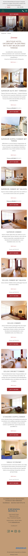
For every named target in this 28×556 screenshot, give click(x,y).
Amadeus (24, 552)
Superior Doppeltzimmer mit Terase (14, 140)
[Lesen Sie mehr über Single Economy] (14, 449)
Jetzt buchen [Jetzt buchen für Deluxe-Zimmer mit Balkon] (14, 295)
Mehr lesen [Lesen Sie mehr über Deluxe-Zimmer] (13, 337)
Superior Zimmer (14, 232)
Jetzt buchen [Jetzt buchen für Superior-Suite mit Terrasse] (14, 111)
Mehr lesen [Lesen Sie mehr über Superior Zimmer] (13, 246)
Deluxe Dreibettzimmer (14, 371)
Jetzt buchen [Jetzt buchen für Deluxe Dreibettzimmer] (14, 389)
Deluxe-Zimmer (14, 323)
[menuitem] (14, 500)
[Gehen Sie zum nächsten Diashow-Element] (26, 24)
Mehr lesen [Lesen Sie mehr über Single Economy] (13, 476)
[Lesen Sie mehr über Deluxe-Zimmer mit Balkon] (14, 267)
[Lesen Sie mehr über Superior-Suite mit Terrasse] (14, 78)
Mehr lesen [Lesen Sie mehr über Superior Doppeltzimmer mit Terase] (13, 155)
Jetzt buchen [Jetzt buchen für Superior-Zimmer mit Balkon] (14, 204)
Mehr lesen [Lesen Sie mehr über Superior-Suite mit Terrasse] (13, 105)
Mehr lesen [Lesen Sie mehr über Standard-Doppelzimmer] (13, 430)
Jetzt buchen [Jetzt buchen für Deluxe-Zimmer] (14, 344)
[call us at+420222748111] (23, 11)
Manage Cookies (14, 554)
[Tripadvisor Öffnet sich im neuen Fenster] (12, 531)
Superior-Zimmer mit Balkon (14, 189)
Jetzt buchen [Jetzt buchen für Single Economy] (14, 483)
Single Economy (14, 462)
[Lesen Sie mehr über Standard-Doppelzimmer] (14, 404)
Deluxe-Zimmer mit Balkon (14, 280)
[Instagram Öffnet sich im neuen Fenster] (15, 531)
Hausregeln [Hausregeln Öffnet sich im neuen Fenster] (6, 503)
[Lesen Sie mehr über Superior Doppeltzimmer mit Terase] (14, 126)
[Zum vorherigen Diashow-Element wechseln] (2, 24)
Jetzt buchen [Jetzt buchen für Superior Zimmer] (14, 253)
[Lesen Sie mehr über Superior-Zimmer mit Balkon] (14, 176)
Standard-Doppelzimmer (14, 417)
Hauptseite (3, 33)
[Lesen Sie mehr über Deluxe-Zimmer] (14, 310)
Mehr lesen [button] (14, 62)
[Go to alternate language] (7, 7)
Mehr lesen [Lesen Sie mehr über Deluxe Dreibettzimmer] (13, 385)
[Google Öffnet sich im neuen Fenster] (19, 531)
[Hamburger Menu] (26, 11)
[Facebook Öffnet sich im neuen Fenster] (8, 531)
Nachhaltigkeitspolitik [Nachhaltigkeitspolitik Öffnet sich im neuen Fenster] (18, 503)
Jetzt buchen (14, 14)
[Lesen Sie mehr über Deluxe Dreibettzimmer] (14, 358)
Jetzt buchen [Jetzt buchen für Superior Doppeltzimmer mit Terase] (14, 162)
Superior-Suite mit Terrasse (14, 91)
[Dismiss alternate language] (20, 7)
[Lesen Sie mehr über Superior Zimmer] (14, 219)
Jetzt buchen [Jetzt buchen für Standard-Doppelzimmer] (14, 435)
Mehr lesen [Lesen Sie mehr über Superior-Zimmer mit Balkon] (13, 198)
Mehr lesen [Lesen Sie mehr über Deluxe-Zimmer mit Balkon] (13, 289)
